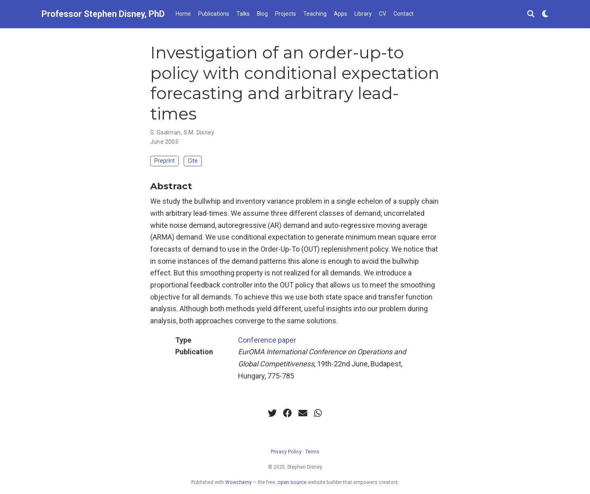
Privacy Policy (286, 452)
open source (291, 482)
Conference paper (267, 340)
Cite (193, 160)
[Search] (530, 14)
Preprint (164, 160)
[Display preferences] (545, 14)
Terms (312, 452)
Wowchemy (238, 482)
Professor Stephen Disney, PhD (103, 14)
